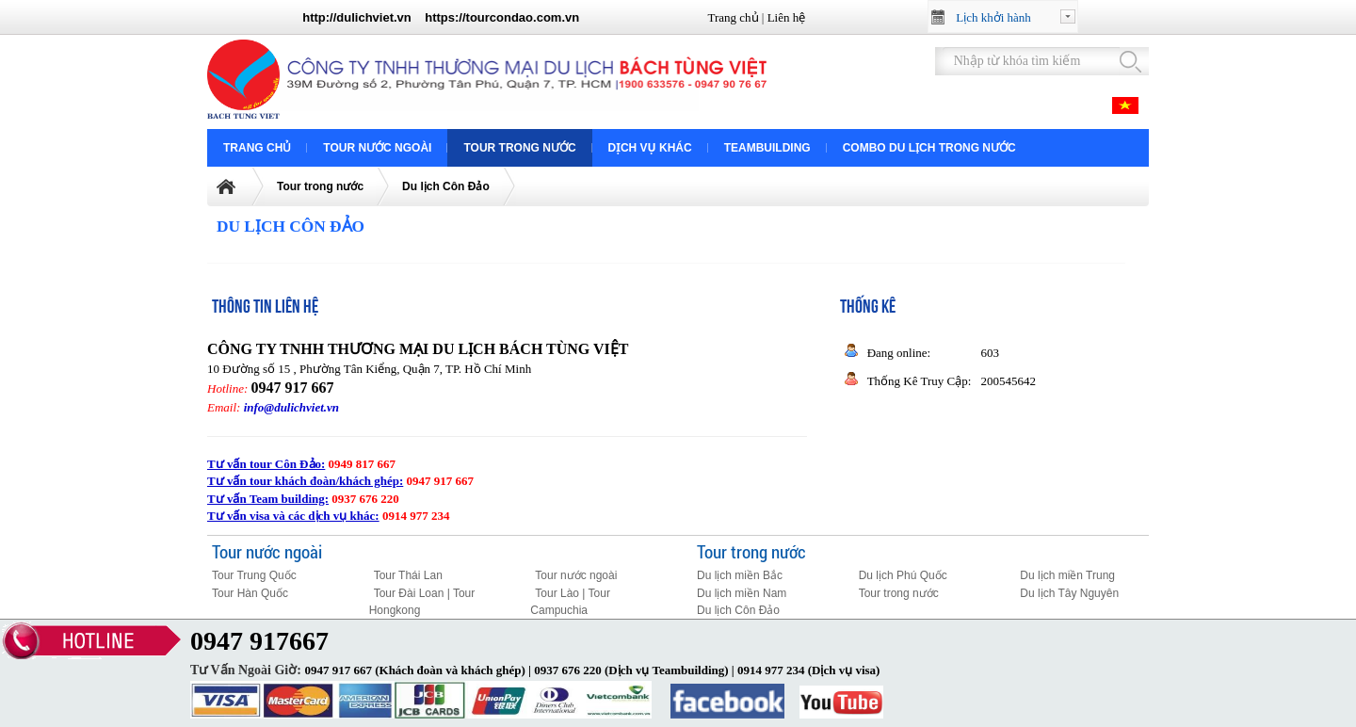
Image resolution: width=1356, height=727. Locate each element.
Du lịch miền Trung (1067, 575)
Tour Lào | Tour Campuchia (570, 602)
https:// (445, 17)
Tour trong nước (519, 147)
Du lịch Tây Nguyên (1069, 593)
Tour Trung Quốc (254, 575)
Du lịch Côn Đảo (446, 186)
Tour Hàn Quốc (250, 593)
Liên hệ (786, 17)
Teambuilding (767, 147)
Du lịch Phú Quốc (903, 575)
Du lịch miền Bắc (740, 575)
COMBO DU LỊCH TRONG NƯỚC (929, 147)
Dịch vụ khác (650, 147)
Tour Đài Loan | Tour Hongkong (422, 602)
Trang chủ (732, 17)
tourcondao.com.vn (523, 17)
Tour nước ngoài (377, 147)
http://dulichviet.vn (357, 17)
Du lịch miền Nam (741, 593)
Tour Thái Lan (408, 575)
